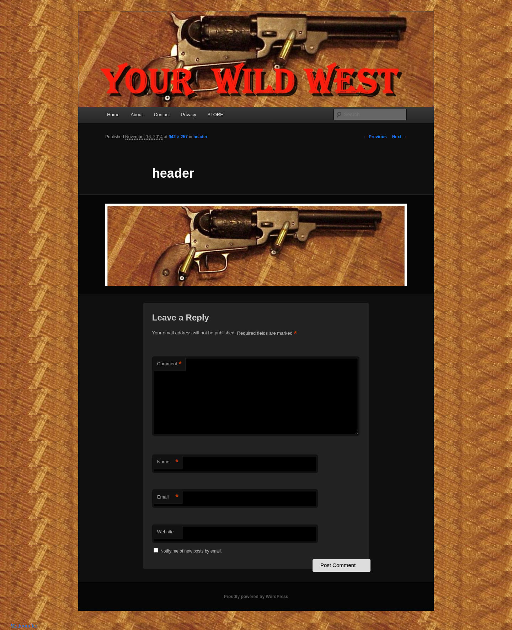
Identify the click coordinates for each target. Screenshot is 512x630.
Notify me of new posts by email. (191, 551)
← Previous (375, 136)
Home (113, 114)
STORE (215, 114)
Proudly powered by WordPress (256, 596)
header (200, 136)
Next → (399, 136)
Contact (162, 114)
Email (167, 497)
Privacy (188, 114)
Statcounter (24, 626)
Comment (169, 364)
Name (167, 462)
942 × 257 (178, 136)
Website (165, 531)
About (136, 114)
